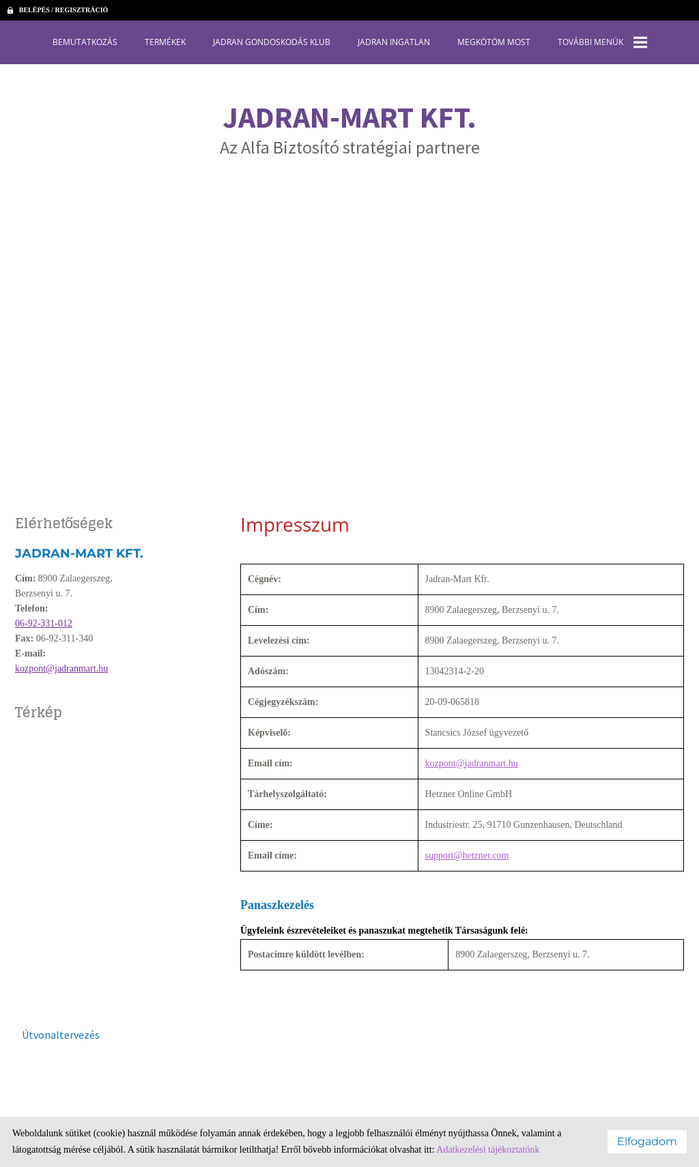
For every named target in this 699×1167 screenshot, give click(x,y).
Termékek (165, 42)
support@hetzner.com (467, 855)
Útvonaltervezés (61, 1034)
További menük (602, 42)
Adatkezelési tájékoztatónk (487, 1149)
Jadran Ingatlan (394, 42)
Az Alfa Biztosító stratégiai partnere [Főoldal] (350, 128)
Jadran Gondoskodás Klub (271, 42)
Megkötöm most (493, 42)
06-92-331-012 (43, 623)
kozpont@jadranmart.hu (61, 668)
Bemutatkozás (85, 42)
